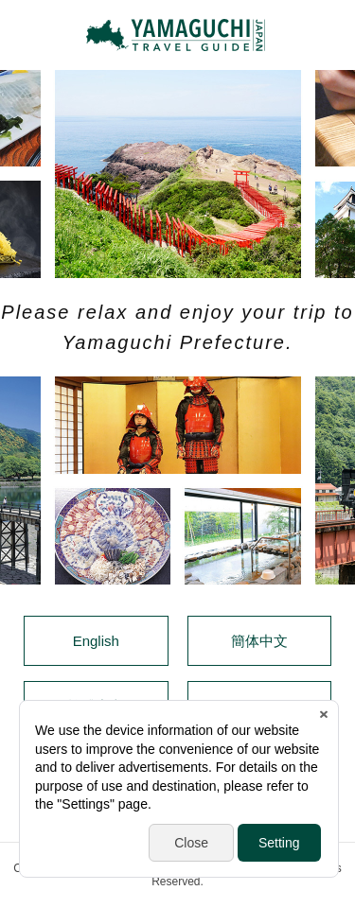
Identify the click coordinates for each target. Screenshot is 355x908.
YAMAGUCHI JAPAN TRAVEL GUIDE (178, 35)
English (96, 641)
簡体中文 (259, 641)
